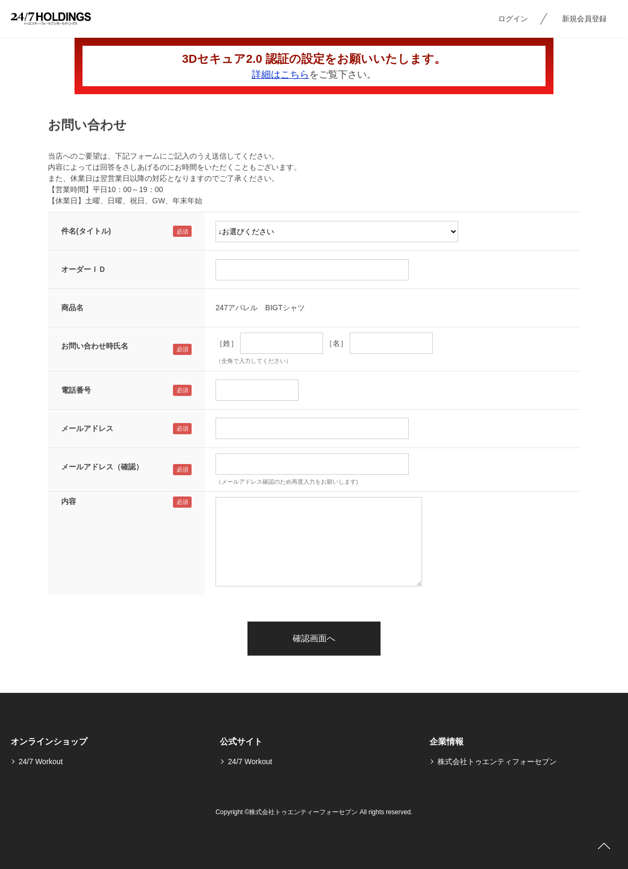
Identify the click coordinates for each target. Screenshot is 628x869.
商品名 (72, 307)
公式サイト (241, 741)
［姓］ (227, 343)
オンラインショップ (49, 741)
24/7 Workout (41, 761)
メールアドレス (87, 428)
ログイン (513, 18)
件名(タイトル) (86, 231)
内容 (68, 501)
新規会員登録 (584, 18)
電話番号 (76, 390)
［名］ (336, 343)
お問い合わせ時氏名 (94, 346)
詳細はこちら (280, 74)
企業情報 (446, 741)
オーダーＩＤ (83, 269)
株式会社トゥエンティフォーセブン (497, 761)
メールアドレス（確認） (102, 466)
